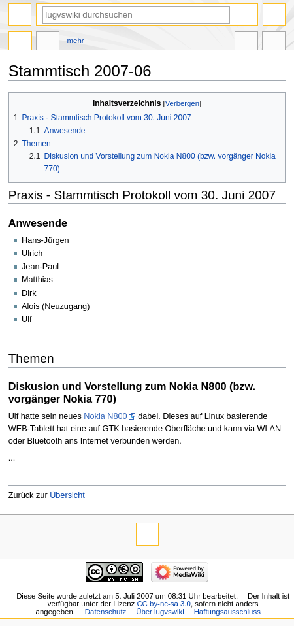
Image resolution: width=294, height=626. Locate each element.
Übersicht (67, 495)
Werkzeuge (274, 42)
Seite (20, 42)
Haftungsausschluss (227, 612)
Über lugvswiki (160, 612)
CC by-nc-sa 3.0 (164, 604)
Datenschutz (106, 612)
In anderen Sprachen (246, 42)
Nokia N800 (105, 416)
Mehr (75, 40)
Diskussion (48, 42)
